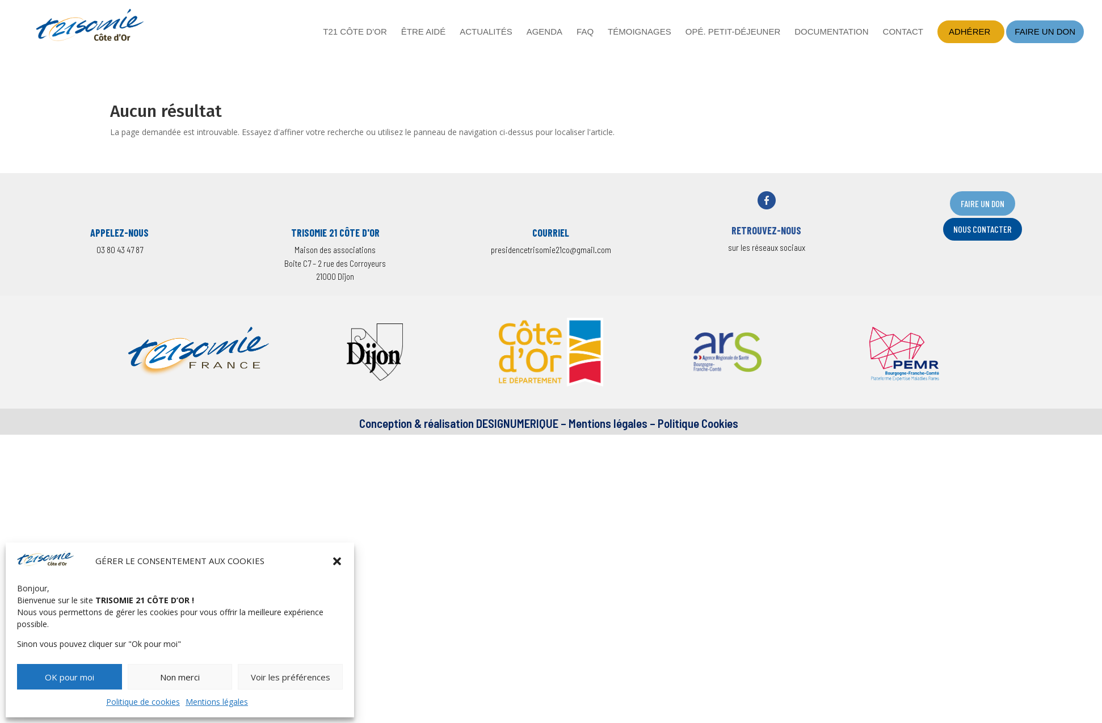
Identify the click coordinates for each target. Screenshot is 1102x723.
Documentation (831, 32)
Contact (903, 32)
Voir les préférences (290, 677)
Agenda (544, 32)
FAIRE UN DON (982, 203)
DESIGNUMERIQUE (516, 423)
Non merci (180, 677)
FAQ (585, 32)
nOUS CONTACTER (982, 229)
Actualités (486, 32)
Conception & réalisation (416, 423)
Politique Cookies (698, 423)
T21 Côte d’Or (355, 32)
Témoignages (639, 32)
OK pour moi (69, 677)
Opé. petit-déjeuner (733, 32)
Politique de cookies (143, 701)
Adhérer (969, 31)
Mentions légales (217, 701)
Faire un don (1045, 31)
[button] (337, 561)
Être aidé (423, 32)
